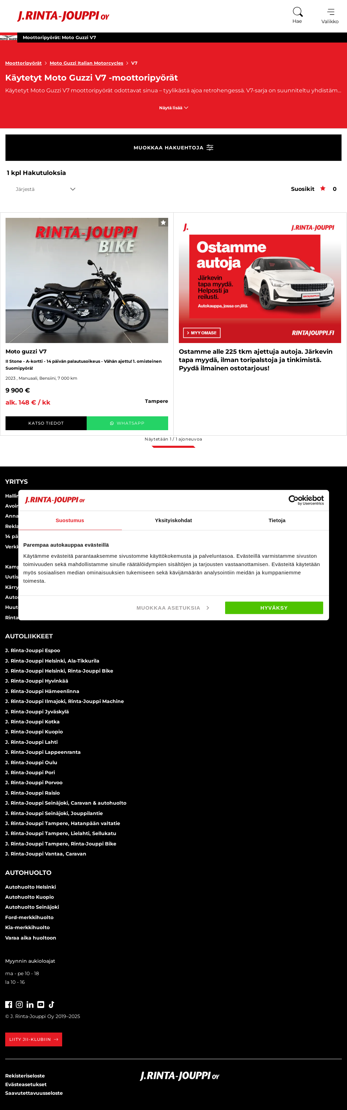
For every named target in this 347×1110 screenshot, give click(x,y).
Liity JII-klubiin (33, 1039)
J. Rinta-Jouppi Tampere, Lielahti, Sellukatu (60, 833)
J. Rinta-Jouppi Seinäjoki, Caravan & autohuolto (65, 803)
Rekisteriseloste (25, 1076)
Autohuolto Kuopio (29, 897)
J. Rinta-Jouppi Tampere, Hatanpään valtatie (62, 823)
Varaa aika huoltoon (30, 938)
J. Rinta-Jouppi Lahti (31, 742)
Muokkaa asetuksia (173, 607)
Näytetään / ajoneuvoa (173, 439)
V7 (134, 63)
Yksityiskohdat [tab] (173, 520)
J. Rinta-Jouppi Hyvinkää (36, 681)
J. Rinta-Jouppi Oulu (31, 762)
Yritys (16, 481)
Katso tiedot (46, 423)
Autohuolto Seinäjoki (32, 907)
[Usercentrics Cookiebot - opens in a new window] (293, 500)
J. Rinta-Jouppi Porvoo (33, 782)
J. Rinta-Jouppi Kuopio (34, 732)
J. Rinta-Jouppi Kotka (32, 722)
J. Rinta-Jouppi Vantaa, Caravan (45, 854)
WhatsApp (127, 423)
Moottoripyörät (27, 63)
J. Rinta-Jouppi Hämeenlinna (42, 691)
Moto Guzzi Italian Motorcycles (90, 63)
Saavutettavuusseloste (34, 1093)
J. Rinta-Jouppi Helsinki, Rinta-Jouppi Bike (59, 671)
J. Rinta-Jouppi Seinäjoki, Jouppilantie (54, 813)
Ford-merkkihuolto (29, 917)
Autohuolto (28, 873)
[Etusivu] (58, 16)
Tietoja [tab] (277, 520)
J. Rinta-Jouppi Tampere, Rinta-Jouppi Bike (60, 844)
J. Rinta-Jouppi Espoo (32, 650)
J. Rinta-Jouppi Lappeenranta (43, 752)
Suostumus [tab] (70, 520)
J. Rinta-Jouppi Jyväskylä (37, 712)
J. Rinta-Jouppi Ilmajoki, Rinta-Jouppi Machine (64, 701)
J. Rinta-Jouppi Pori (30, 772)
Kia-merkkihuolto (27, 927)
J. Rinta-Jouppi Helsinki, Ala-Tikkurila (52, 661)
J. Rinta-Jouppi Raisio (32, 793)
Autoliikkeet (29, 636)
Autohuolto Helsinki (30, 887)
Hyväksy (274, 607)
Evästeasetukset (26, 1084)
